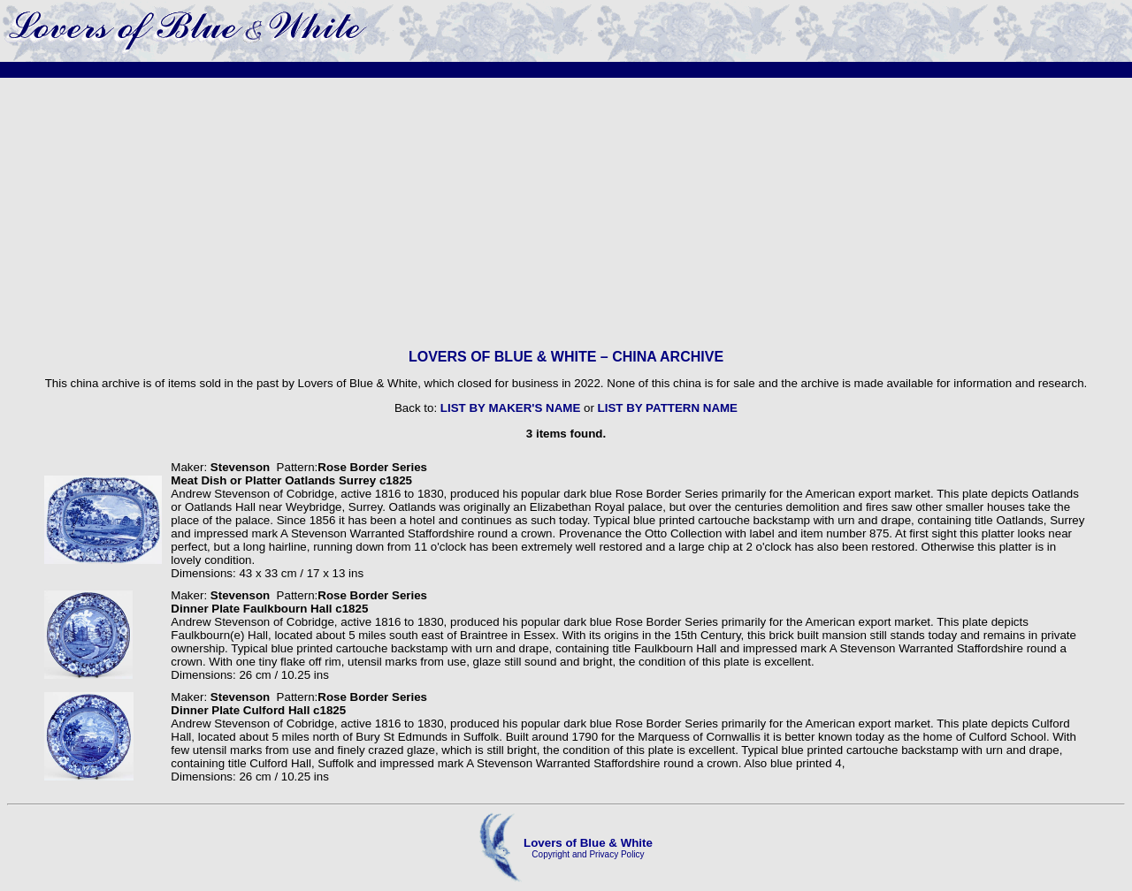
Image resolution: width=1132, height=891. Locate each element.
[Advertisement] (566, 213)
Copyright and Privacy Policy (588, 854)
